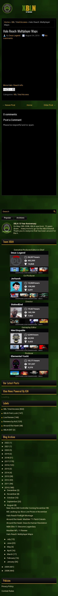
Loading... (6, 397)
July (9, 539)
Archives (20, 218)
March (10, 554)
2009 (7, 567)
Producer (29, 353)
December (11, 490)
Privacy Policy (7, 586)
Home (7, 22)
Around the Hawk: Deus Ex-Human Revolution (26, 523)
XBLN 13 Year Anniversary (24, 223)
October (10, 498)
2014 (7, 472)
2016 (7, 465)
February (11, 558)
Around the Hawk (11, 425)
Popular (7, 218)
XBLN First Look (10, 413)
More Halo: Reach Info (13, 85)
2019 (7, 454)
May (9, 547)
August (10, 505)
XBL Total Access (19, 22)
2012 (7, 480)
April (9, 550)
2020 (7, 450)
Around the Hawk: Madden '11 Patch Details (25, 519)
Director (29, 301)
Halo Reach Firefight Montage (19, 515)
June (9, 543)
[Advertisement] (30, 201)
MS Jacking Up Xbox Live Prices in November (26, 512)
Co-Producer (29, 276)
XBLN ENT (7, 430)
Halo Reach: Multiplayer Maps (20, 31)
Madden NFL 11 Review (16, 530)
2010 (7, 487)
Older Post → (50, 105)
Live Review (8, 417)
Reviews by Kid (10, 421)
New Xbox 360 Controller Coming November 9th (27, 508)
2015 (7, 469)
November (11, 494)
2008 (7, 571)
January (10, 562)
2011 (7, 484)
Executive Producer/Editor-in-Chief (29, 250)
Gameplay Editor (29, 327)
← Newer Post (8, 105)
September (12, 501)
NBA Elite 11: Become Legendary (21, 526)
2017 (7, 461)
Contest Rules (8, 591)
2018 (7, 458)
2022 (7, 443)
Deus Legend (14, 35)
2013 (7, 476)
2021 (7, 446)
